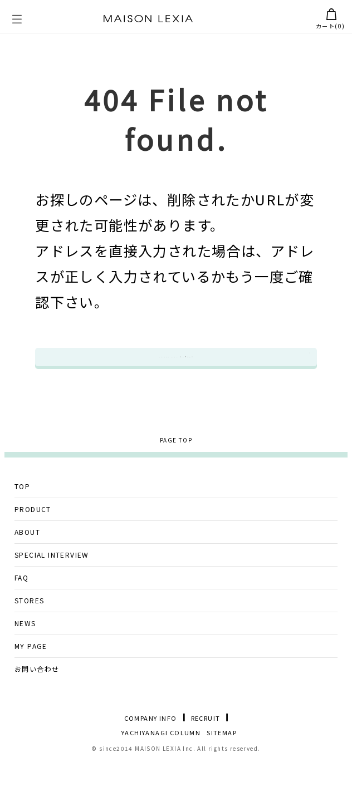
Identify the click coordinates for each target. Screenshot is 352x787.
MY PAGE (30, 669)
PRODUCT (32, 532)
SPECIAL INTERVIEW (51, 578)
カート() (330, 19)
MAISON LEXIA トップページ (176, 368)
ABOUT (27, 555)
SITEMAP (222, 755)
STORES (29, 623)
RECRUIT (206, 742)
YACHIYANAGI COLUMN (161, 755)
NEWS (25, 646)
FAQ (21, 601)
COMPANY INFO (150, 742)
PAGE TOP (176, 463)
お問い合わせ (36, 692)
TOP (22, 509)
